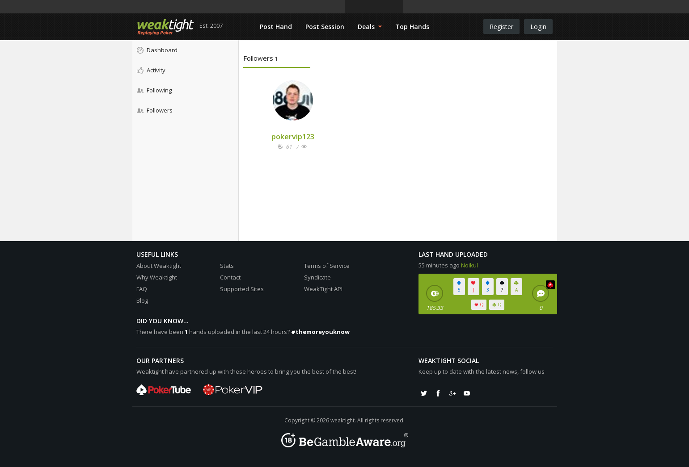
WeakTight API (323, 289)
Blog (142, 300)
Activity (151, 70)
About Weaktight (158, 266)
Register (501, 26)
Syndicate (317, 277)
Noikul (469, 265)
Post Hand (276, 26)
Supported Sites (242, 289)
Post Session (324, 26)
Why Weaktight (156, 277)
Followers (155, 110)
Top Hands (412, 26)
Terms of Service (327, 266)
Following (154, 90)
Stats (227, 266)
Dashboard (157, 50)
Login (538, 26)
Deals (370, 26)
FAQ (141, 289)
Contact (230, 277)
